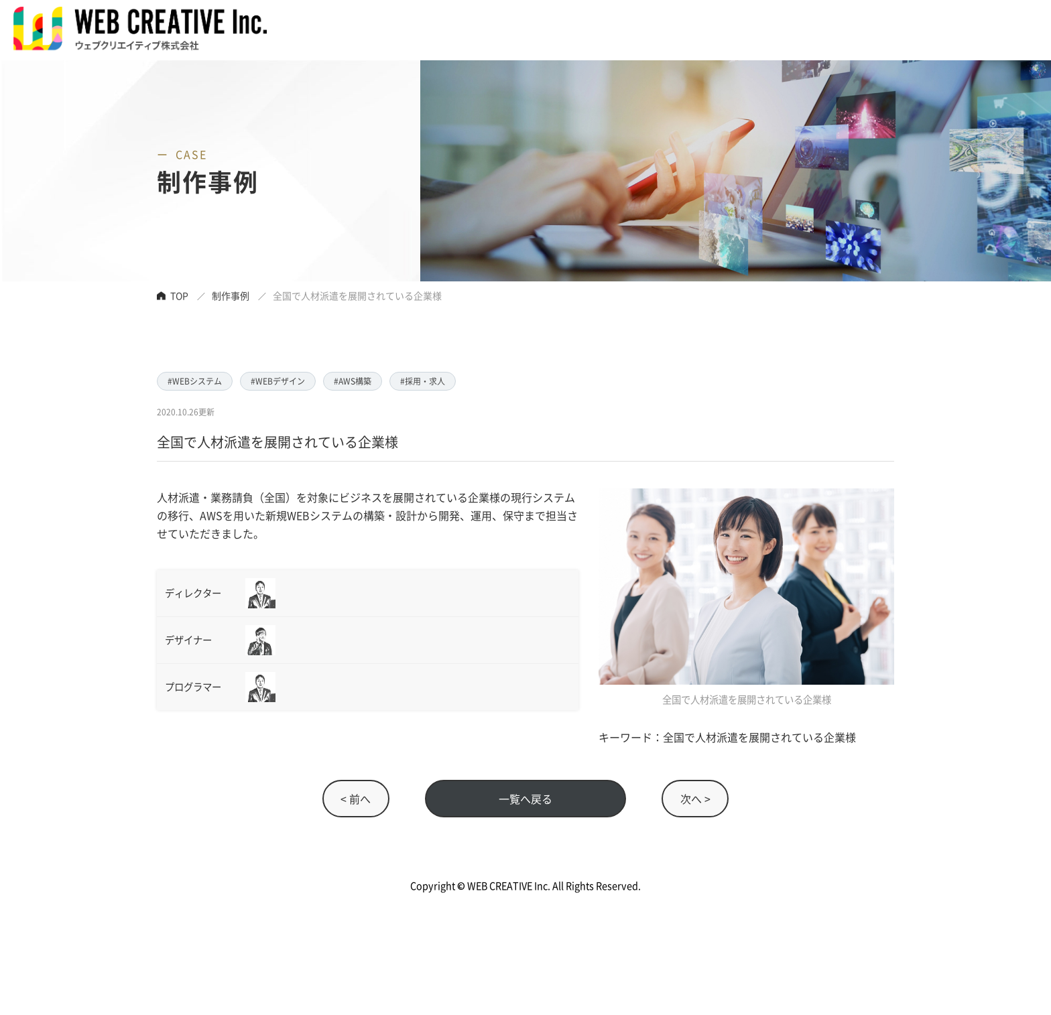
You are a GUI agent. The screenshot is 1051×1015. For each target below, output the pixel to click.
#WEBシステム (195, 381)
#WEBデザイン (278, 381)
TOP (179, 295)
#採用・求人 (422, 381)
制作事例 (230, 295)
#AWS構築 (352, 381)
